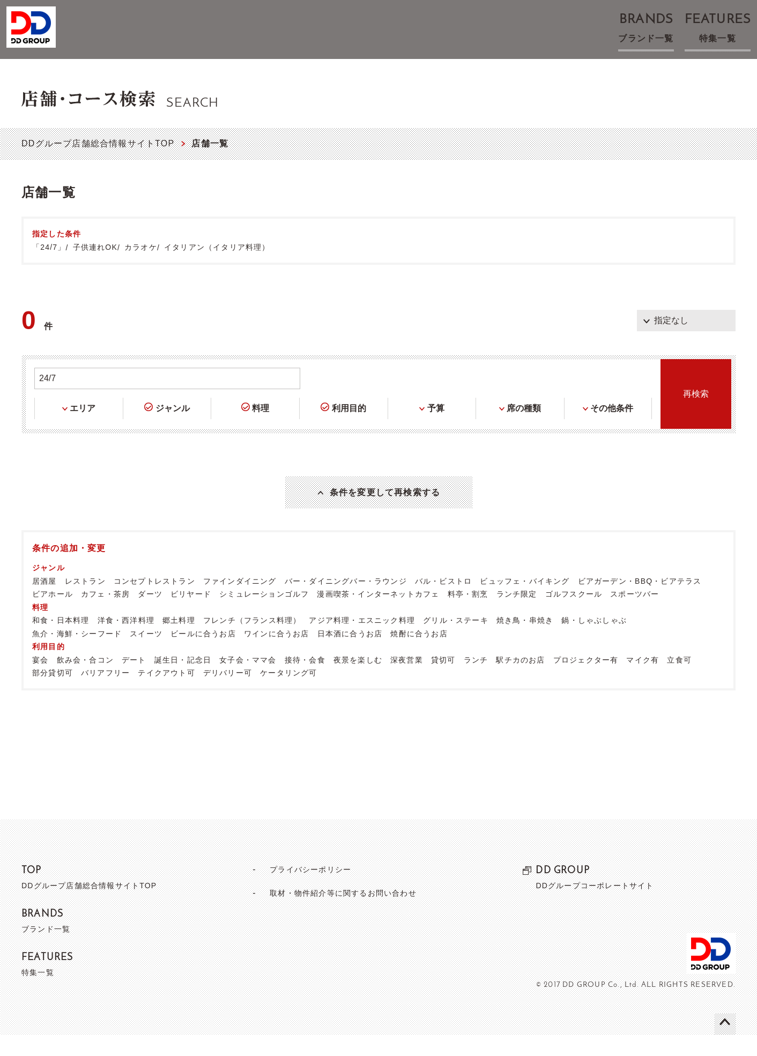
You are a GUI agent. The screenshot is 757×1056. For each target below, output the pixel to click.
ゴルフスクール (573, 615)
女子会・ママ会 (247, 680)
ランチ (476, 680)
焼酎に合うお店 (418, 654)
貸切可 (443, 680)
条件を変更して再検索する (385, 503)
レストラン (85, 602)
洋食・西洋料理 (126, 641)
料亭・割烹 (468, 615)
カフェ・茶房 (105, 615)
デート (134, 680)
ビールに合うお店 (203, 654)
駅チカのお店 (520, 680)
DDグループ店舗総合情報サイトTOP (97, 143)
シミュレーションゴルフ (264, 615)
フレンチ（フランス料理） (252, 641)
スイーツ (146, 654)
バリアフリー (105, 693)
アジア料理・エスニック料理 (362, 641)
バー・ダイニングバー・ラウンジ (346, 602)
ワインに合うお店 (276, 654)
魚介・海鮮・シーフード (77, 654)
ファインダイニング (240, 602)
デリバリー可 (227, 693)
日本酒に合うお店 (350, 654)
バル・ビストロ (443, 602)
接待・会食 (305, 680)
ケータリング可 (288, 693)
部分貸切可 (52, 693)
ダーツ (150, 615)
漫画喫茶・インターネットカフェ (378, 615)
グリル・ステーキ (455, 641)
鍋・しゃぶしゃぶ (594, 641)
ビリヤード (190, 615)
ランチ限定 (516, 615)
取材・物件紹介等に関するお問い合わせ (343, 913)
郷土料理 (178, 641)
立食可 (679, 680)
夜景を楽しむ (357, 680)
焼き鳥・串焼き (524, 641)
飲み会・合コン (85, 680)
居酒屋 (44, 602)
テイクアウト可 (166, 693)
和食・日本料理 (60, 641)
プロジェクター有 (586, 680)
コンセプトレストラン (154, 602)
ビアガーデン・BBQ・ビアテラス (640, 602)
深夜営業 (406, 680)
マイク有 (642, 680)
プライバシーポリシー (306, 890)
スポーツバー (634, 615)
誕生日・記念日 (182, 680)
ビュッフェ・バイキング (524, 602)
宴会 (40, 680)
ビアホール (52, 615)
